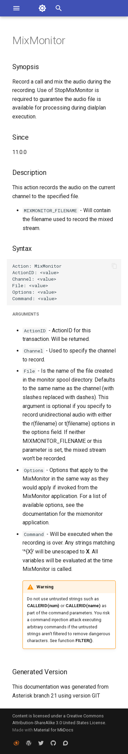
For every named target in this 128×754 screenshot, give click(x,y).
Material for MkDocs (53, 729)
